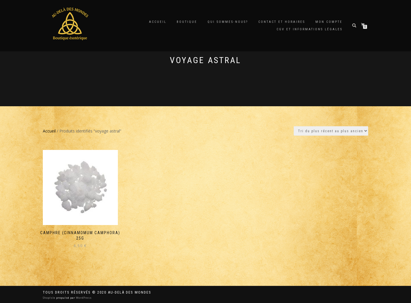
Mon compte (328, 22)
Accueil (157, 22)
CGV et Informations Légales (309, 29)
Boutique (187, 22)
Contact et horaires (281, 22)
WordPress (83, 298)
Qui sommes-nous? (227, 22)
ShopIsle (49, 298)
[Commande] (331, 131)
